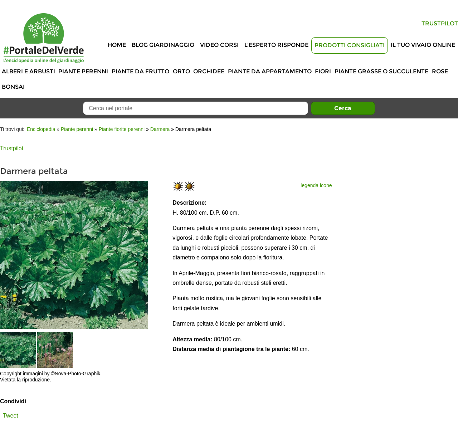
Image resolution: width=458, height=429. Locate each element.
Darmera (160, 129)
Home (117, 45)
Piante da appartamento (270, 71)
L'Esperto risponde (276, 45)
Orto (181, 71)
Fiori (323, 71)
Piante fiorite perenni (122, 129)
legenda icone (316, 185)
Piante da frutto (140, 71)
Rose (440, 71)
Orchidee (208, 71)
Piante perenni (83, 71)
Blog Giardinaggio (163, 45)
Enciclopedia (41, 129)
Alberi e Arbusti (28, 71)
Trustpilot (440, 23)
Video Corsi (219, 45)
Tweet (10, 416)
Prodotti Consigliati (350, 45)
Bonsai (13, 86)
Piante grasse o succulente (381, 71)
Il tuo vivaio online (423, 45)
